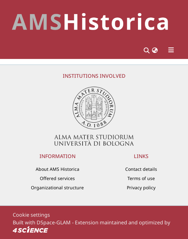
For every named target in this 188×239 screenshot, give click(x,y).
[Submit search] (146, 50)
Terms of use (141, 178)
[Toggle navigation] (171, 50)
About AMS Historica (57, 169)
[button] (154, 50)
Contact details (141, 169)
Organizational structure (57, 188)
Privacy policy (141, 188)
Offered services (57, 178)
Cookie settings (31, 214)
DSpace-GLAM (54, 222)
